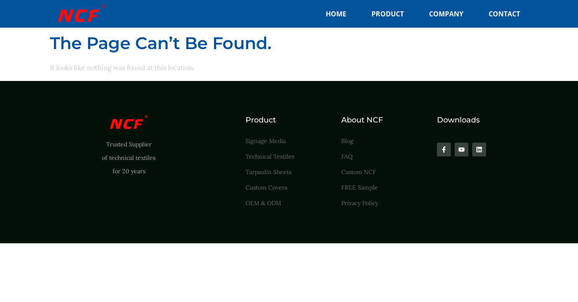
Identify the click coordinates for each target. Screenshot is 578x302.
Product (387, 13)
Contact (504, 13)
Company (446, 13)
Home (336, 13)
